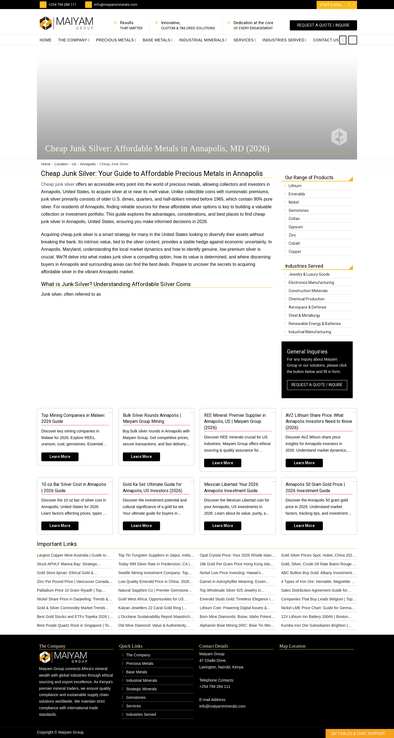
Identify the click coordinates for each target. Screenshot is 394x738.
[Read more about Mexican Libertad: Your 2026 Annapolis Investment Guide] (238, 505)
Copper (295, 251)
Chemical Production (307, 299)
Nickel (294, 202)
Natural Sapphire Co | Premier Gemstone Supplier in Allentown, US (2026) (153, 591)
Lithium (295, 186)
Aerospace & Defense (307, 307)
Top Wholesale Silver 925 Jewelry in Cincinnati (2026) (230, 591)
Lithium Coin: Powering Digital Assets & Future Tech (233, 609)
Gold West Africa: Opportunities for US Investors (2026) (151, 600)
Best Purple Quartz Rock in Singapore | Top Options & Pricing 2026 (74, 626)
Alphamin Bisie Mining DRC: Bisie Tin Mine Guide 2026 (236, 626)
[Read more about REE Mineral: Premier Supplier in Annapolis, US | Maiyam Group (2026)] (238, 439)
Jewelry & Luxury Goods (309, 274)
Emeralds (297, 194)
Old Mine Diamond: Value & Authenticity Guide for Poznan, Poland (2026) (152, 626)
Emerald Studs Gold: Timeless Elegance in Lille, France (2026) (236, 600)
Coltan (294, 218)
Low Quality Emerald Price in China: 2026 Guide (153, 582)
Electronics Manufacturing (311, 282)
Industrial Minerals (202, 40)
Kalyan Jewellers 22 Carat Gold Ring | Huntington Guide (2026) (150, 609)
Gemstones (299, 210)
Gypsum (296, 227)
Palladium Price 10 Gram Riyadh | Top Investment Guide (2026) (69, 591)
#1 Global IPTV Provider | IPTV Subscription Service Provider (174, 732)
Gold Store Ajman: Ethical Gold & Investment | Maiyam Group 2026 (65, 574)
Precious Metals (115, 40)
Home (46, 40)
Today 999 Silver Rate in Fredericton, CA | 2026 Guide (154, 565)
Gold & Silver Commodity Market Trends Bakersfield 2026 (71, 609)
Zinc (292, 235)
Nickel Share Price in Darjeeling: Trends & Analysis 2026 (72, 600)
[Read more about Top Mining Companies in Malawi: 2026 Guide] (75, 436)
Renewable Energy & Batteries (315, 323)
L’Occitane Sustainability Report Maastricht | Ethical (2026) (155, 617)
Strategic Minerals (141, 689)
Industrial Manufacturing (310, 332)
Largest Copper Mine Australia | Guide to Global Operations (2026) (71, 556)
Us (74, 164)
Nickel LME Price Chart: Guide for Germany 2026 (318, 609)
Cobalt (294, 243)
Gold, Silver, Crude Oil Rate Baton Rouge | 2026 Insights (317, 565)
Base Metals (156, 40)
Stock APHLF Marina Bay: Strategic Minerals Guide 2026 (67, 565)
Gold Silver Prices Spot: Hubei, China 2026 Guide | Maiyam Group (318, 556)
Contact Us (326, 40)
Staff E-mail (331, 5)
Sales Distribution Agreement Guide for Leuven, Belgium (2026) (314, 591)
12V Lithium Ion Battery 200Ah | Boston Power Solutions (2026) (314, 617)
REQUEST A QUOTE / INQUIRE (323, 25)
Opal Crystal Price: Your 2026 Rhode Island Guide (237, 556)
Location (61, 164)
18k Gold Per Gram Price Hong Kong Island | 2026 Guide (237, 565)
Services (243, 40)
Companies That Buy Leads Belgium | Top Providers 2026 (317, 600)
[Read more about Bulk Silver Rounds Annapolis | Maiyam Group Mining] (156, 436)
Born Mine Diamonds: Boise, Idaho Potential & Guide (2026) (237, 617)
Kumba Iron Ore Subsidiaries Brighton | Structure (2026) (314, 626)
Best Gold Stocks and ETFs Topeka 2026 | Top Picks (73, 617)
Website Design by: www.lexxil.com (109, 732)
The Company (72, 40)
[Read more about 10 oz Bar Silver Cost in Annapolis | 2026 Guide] (75, 505)
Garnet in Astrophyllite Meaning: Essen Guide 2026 (233, 582)
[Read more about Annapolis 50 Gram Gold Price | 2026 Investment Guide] (319, 505)
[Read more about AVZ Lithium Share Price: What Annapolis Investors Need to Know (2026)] (319, 439)
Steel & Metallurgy (304, 315)
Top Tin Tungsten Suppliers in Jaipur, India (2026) (154, 556)
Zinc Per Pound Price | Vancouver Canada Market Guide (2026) (73, 582)
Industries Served (283, 40)
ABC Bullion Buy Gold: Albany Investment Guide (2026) (316, 574)
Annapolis (87, 164)
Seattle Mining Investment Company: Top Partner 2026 (153, 574)
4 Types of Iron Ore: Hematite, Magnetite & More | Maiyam (317, 582)
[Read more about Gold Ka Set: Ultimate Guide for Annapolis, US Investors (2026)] (156, 505)
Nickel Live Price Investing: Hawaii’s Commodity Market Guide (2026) (230, 574)
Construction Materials (308, 291)
